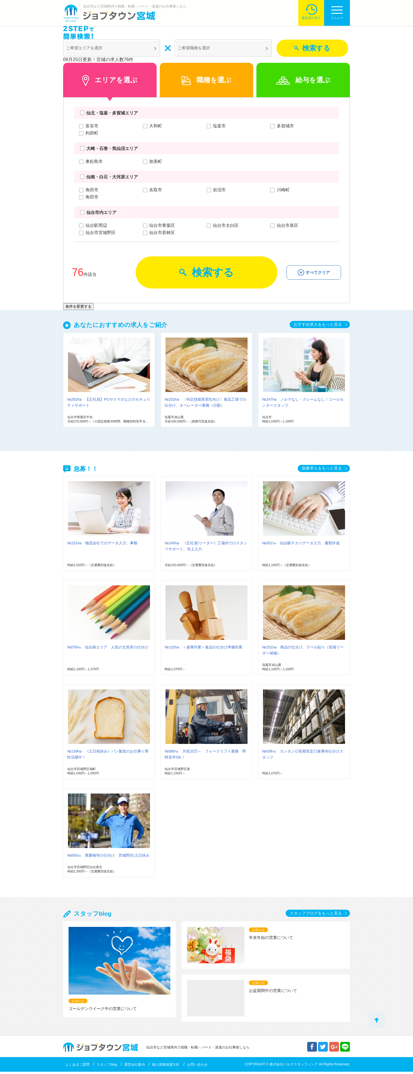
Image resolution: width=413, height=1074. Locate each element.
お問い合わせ (197, 1067)
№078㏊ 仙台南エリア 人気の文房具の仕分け (107, 649)
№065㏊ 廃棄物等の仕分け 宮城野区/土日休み (108, 857)
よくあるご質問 (77, 1067)
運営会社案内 (134, 1067)
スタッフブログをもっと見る (316, 915)
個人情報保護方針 (166, 1067)
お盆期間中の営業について (273, 993)
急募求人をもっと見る (322, 470)
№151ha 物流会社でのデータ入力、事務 (102, 545)
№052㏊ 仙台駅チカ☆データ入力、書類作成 (301, 545)
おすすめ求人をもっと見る (318, 326)
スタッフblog (107, 1067)
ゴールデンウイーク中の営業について (103, 1011)
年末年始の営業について (271, 939)
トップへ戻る (377, 1020)
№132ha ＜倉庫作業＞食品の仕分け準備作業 (203, 649)
